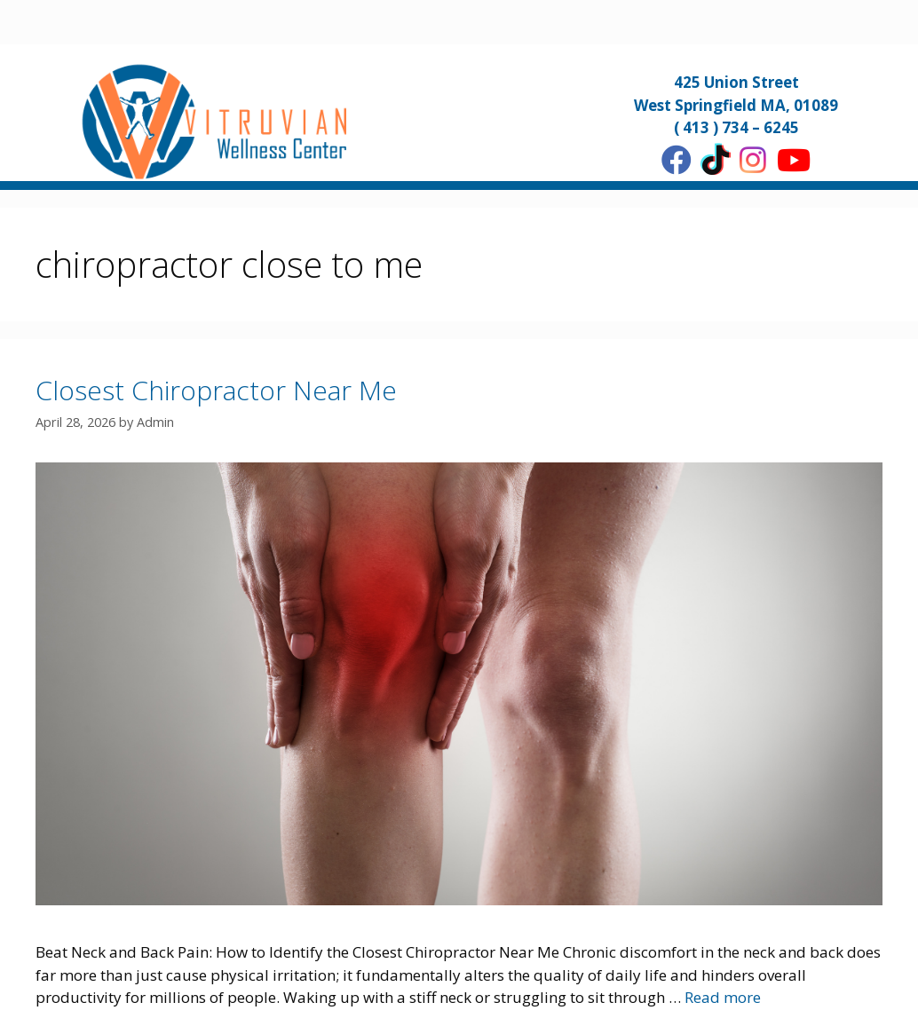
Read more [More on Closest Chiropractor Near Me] (723, 997)
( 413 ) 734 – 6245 (736, 127)
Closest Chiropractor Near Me (216, 390)
